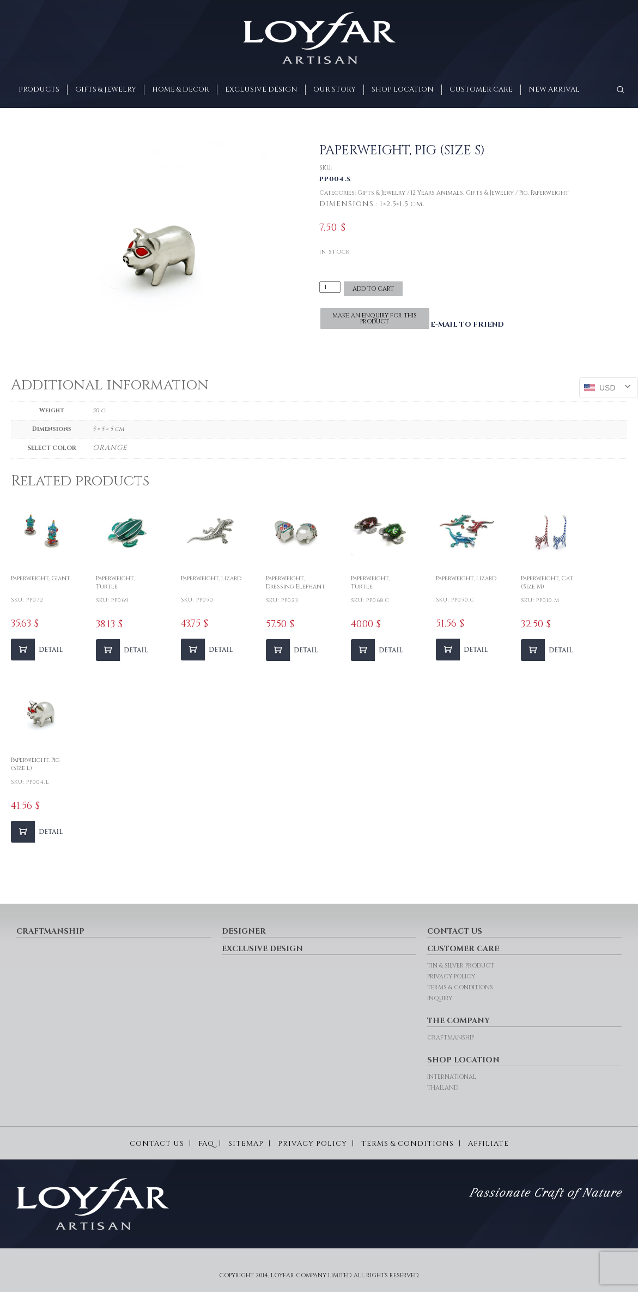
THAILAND (442, 1088)
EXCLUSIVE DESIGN (261, 89)
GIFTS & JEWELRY (105, 89)
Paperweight (550, 193)
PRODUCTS (39, 89)
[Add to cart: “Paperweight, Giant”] (38, 649)
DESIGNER (244, 931)
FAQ (206, 1144)
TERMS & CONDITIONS (460, 987)
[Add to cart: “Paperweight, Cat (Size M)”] (548, 650)
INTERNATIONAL (451, 1077)
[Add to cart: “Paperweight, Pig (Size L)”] (38, 832)
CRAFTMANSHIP (50, 931)
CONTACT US (454, 931)
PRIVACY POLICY (451, 976)
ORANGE (110, 448)
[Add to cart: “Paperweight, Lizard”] (208, 649)
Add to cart (373, 289)
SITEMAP (246, 1144)
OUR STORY (334, 89)
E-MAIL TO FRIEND (467, 324)
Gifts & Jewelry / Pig (497, 193)
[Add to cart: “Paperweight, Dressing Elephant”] (293, 650)
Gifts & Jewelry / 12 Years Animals (410, 193)
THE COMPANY (458, 1020)
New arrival (554, 89)
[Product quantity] (330, 287)
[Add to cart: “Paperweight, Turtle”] (123, 650)
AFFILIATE (488, 1144)
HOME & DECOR (180, 89)
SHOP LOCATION (403, 89)
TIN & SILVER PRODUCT (460, 966)
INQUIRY (439, 998)
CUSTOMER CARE (481, 89)
